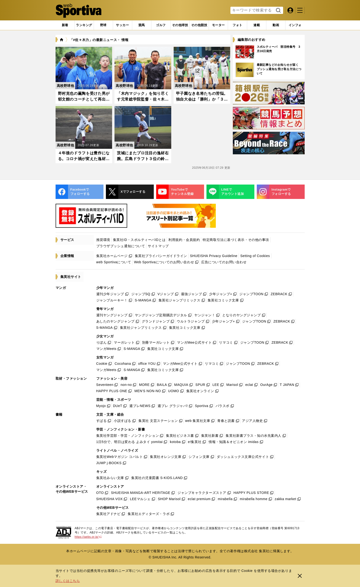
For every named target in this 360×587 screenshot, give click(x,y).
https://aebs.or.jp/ (88, 537)
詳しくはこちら (68, 581)
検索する (278, 10)
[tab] (103, 25)
